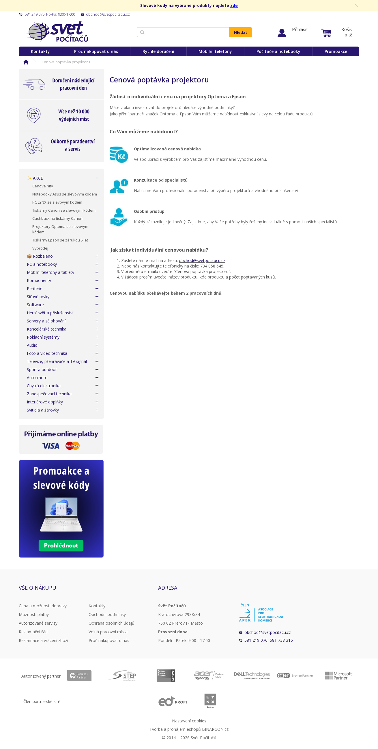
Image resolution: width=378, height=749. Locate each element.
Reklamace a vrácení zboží (43, 640)
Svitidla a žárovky (43, 410)
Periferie (34, 288)
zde (234, 5)
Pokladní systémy (43, 337)
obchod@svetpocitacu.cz (202, 260)
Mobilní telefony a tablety (50, 272)
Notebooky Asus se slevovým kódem (64, 194)
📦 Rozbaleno (40, 256)
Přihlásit (300, 29)
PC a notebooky (42, 264)
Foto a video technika (47, 353)
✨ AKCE (35, 178)
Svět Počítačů (56, 31)
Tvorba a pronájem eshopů (175, 729)
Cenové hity (42, 186)
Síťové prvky (38, 296)
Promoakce (336, 51)
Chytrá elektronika (44, 385)
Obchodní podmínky (107, 614)
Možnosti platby (34, 614)
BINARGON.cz (215, 729)
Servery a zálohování (46, 321)
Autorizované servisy (38, 623)
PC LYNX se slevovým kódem (57, 202)
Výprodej (40, 248)
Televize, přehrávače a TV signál (57, 361)
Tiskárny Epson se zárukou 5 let (60, 240)
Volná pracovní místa (108, 631)
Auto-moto (37, 377)
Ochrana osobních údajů (111, 623)
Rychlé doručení (158, 51)
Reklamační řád (33, 631)
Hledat (240, 32)
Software (35, 304)
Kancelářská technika (46, 329)
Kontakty (40, 51)
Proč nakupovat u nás (96, 51)
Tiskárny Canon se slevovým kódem (64, 210)
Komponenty (39, 280)
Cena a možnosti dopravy (43, 605)
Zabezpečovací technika (49, 393)
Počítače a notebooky (278, 51)
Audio (32, 345)
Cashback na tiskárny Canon (57, 218)
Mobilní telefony (215, 51)
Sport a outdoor (42, 369)
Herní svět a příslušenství (50, 313)
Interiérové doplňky (45, 402)
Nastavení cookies (189, 721)
